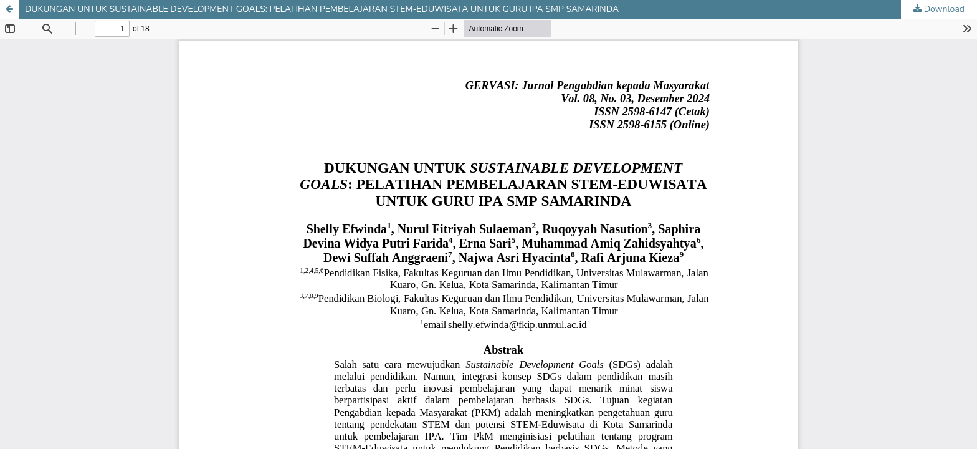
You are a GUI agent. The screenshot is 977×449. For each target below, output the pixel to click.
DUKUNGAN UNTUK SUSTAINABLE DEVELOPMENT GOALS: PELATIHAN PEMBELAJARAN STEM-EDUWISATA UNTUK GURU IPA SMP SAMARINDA (322, 9)
